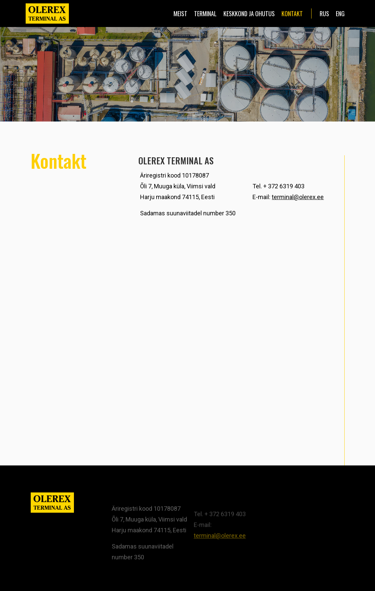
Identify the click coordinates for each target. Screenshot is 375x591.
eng (340, 13)
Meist (180, 13)
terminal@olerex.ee (298, 196)
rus (324, 13)
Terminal (205, 13)
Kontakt (292, 13)
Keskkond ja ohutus (249, 13)
